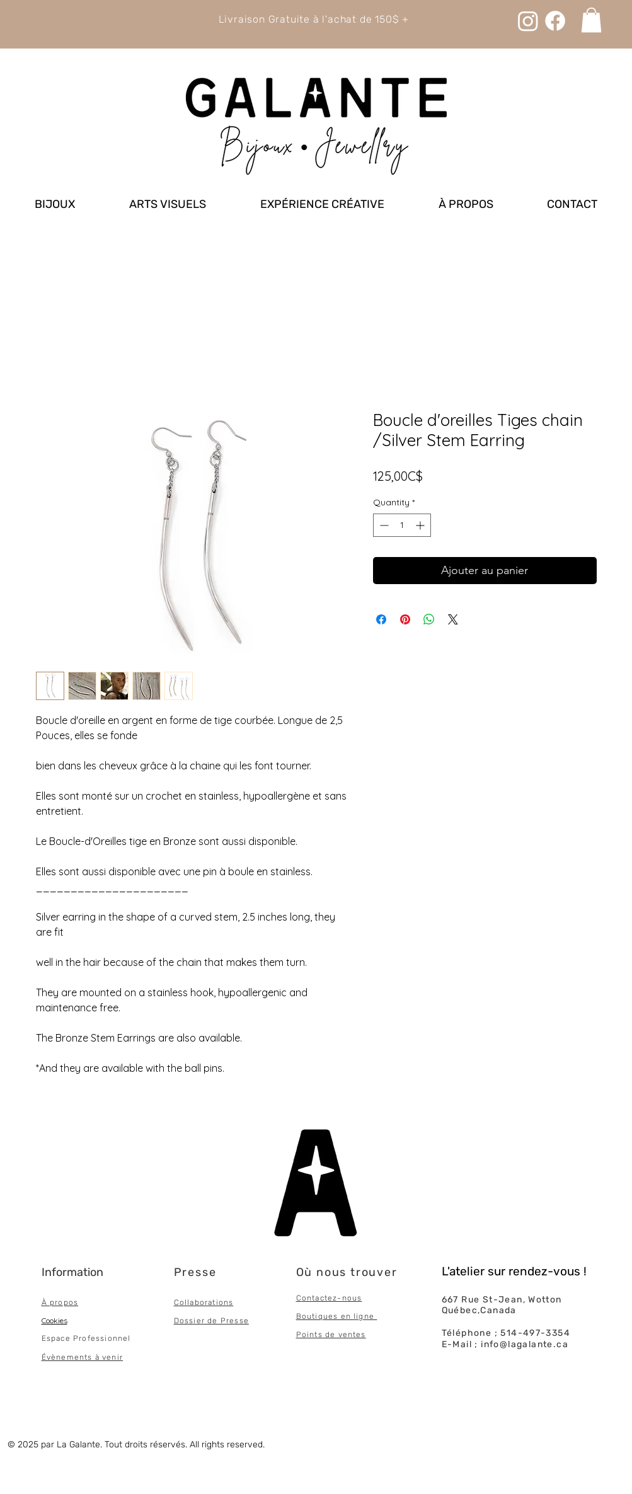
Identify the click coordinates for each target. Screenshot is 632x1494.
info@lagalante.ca (524, 1344)
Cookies (54, 1320)
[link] (591, 20)
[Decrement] (383, 525)
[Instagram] (528, 21)
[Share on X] (453, 619)
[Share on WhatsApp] (429, 619)
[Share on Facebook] (381, 619)
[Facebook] (555, 21)
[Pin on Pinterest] (405, 619)
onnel (119, 1338)
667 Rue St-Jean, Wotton (502, 1299)
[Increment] (421, 525)
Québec (460, 1310)
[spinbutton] (402, 525)
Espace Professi (75, 1338)
